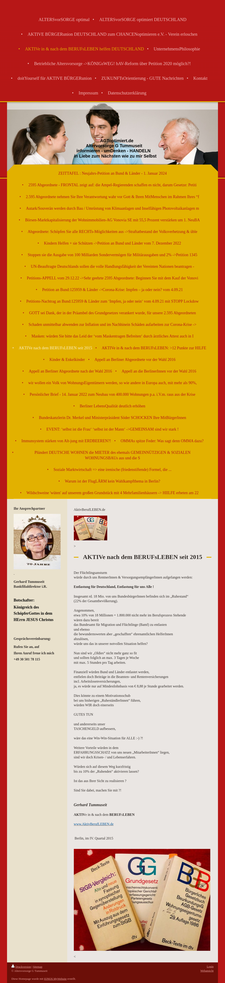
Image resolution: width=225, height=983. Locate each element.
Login (210, 966)
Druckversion (21, 966)
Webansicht (207, 970)
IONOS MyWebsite (55, 978)
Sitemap (37, 966)
